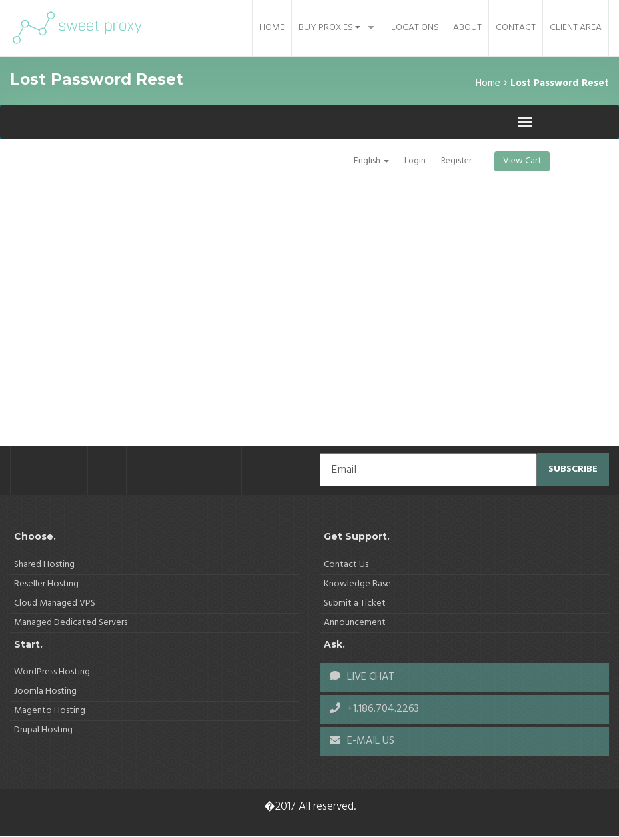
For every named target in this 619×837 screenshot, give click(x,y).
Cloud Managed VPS (54, 603)
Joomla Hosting (45, 691)
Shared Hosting (44, 564)
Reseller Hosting (46, 584)
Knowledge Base (357, 584)
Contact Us (346, 564)
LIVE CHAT (362, 677)
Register (454, 161)
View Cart (521, 161)
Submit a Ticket (355, 603)
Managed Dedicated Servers (70, 622)
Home (272, 27)
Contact (516, 27)
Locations (415, 27)
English (368, 161)
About (467, 27)
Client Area (576, 27)
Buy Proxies (329, 27)
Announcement (355, 622)
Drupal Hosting (43, 730)
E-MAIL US (362, 741)
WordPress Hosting (52, 672)
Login (411, 161)
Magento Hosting (49, 710)
